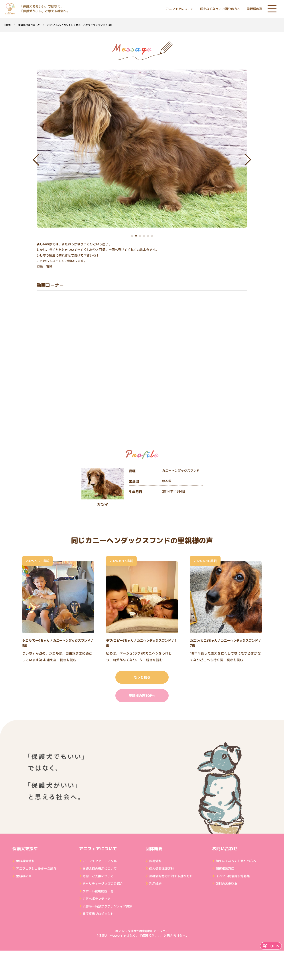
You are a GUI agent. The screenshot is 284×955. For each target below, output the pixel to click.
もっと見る (142, 677)
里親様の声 (254, 9)
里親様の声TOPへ (142, 695)
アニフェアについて (180, 9)
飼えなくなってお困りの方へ (220, 9)
